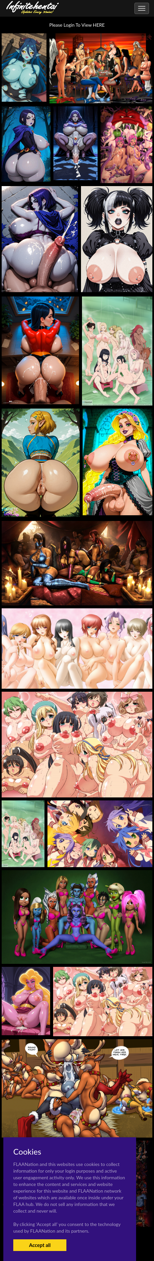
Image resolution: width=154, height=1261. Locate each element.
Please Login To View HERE (77, 25)
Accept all (39, 1245)
